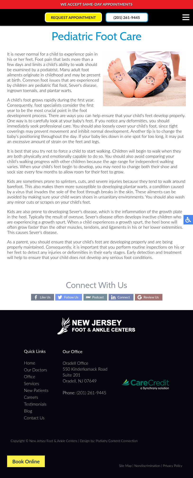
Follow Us (71, 297)
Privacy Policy (172, 466)
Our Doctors (35, 369)
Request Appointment (73, 17)
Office (29, 376)
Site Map (125, 466)
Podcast (98, 297)
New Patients (36, 390)
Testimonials (35, 404)
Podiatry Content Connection (117, 441)
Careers (31, 397)
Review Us (151, 297)
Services (31, 383)
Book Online (26, 461)
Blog (28, 410)
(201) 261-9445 (127, 17)
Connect (123, 297)
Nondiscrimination (147, 466)
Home (29, 362)
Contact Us (34, 417)
